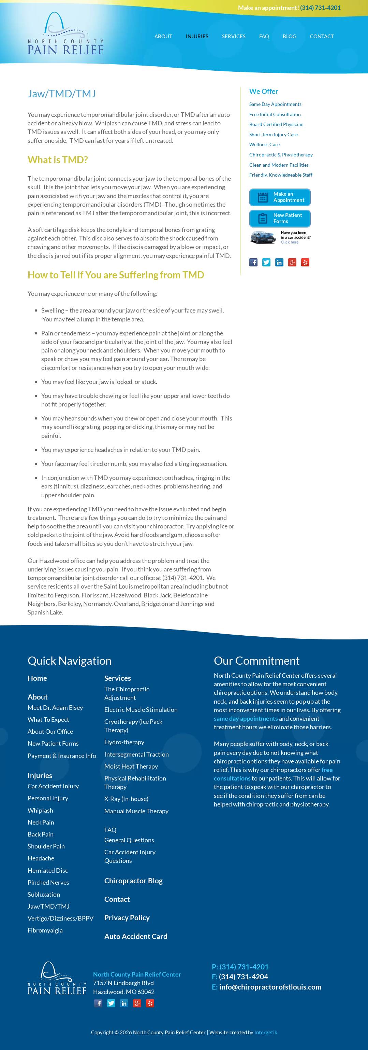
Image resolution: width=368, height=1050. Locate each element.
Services (234, 36)
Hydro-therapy (124, 742)
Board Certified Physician (276, 124)
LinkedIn (279, 262)
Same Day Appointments (275, 104)
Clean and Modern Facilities (279, 165)
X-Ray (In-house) (126, 798)
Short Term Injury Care (273, 134)
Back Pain (41, 834)
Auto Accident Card (135, 936)
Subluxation (44, 894)
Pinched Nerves (48, 882)
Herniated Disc (48, 870)
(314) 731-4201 (320, 7)
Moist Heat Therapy (131, 766)
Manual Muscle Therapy (136, 811)
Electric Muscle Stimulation (141, 709)
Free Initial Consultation (275, 114)
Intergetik (265, 1032)
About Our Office (50, 731)
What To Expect (48, 719)
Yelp (305, 262)
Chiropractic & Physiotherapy (281, 154)
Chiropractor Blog (133, 880)
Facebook (253, 262)
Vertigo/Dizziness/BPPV (60, 918)
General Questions (129, 840)
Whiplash (40, 810)
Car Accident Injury (53, 786)
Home (37, 678)
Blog (289, 36)
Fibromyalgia (45, 930)
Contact (322, 36)
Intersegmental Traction (136, 754)
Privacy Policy (127, 917)
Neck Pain (41, 822)
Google (292, 262)
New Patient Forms (53, 743)
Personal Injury (48, 798)
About (163, 36)
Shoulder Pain (46, 846)
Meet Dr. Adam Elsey (55, 707)
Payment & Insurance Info (62, 755)
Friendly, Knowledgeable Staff (280, 175)
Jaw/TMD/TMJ (49, 906)
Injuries (197, 36)
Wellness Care (264, 144)
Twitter (266, 262)
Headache (41, 858)
